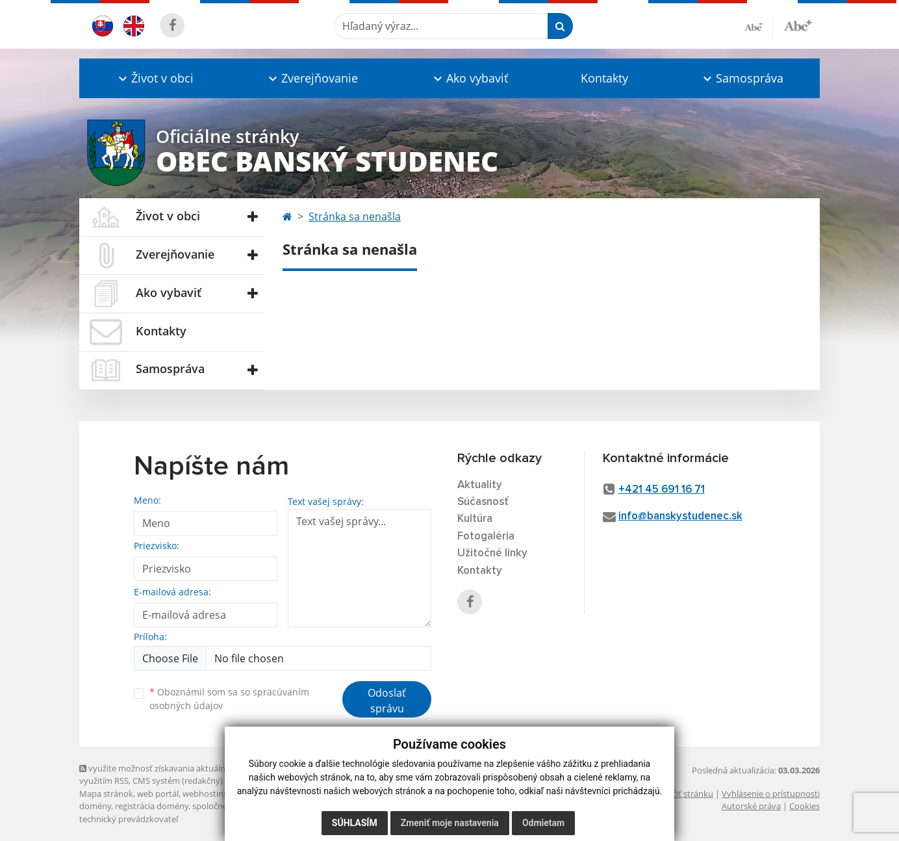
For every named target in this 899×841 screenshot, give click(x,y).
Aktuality (479, 485)
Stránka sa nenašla (355, 216)
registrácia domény (151, 806)
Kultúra (474, 518)
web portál (158, 793)
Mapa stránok (106, 793)
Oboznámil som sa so (229, 699)
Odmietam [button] (543, 823)
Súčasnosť (483, 502)
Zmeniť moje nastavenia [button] (450, 823)
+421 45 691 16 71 (661, 489)
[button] (154, 78)
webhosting (205, 793)
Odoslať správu (387, 701)
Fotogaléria (485, 536)
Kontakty (604, 78)
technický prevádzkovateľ (128, 819)
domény (95, 806)
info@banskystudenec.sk (680, 516)
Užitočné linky (492, 553)
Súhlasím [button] (354, 823)
